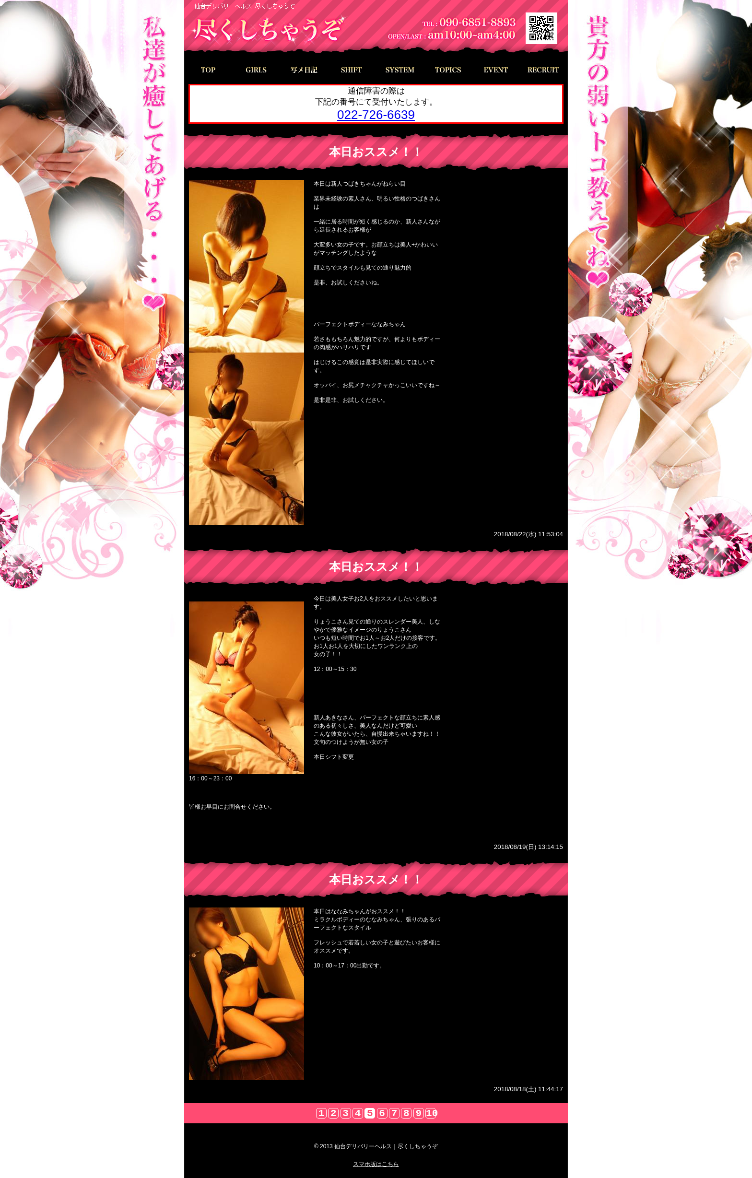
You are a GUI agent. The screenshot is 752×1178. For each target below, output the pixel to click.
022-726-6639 (376, 114)
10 (431, 1113)
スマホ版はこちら (376, 1164)
